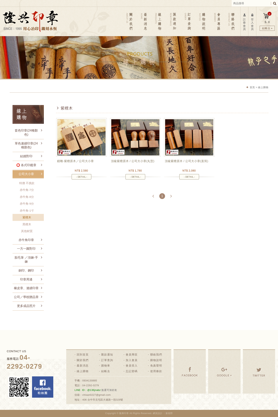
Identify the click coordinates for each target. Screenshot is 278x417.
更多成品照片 (26, 306)
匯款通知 (107, 354)
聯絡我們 (156, 354)
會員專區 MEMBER (216, 21)
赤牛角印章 (26, 240)
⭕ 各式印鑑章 (26, 165)
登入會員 (252, 22)
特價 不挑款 (26, 183)
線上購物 (83, 371)
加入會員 (132, 360)
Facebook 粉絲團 (42, 387)
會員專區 (132, 354)
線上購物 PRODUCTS (158, 21)
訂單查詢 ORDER (187, 21)
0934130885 (89, 380)
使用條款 (156, 371)
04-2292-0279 (90, 385)
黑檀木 (27, 224)
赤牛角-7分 (27, 189)
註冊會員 (244, 22)
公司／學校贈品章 (26, 297)
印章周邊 (26, 279)
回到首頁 (83, 354)
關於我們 (83, 360)
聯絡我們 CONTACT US (231, 21)
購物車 (105, 365)
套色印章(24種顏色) (26, 132)
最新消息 (83, 365)
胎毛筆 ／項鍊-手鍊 (26, 259)
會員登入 (132, 365)
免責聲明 (156, 365)
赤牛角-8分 (27, 196)
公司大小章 (26, 174)
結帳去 (105, 371)
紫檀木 (27, 217)
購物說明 (156, 360)
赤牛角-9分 (27, 203)
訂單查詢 (107, 360)
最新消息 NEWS (144, 21)
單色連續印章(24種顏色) (26, 145)
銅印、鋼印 (26, 270)
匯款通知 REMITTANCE (173, 21)
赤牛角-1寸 (27, 210)
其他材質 (27, 231)
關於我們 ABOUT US (130, 21)
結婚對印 (26, 156)
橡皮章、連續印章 (26, 288)
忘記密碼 (132, 371)
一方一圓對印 (26, 248)
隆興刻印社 (30, 21)
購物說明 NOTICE (202, 21)
